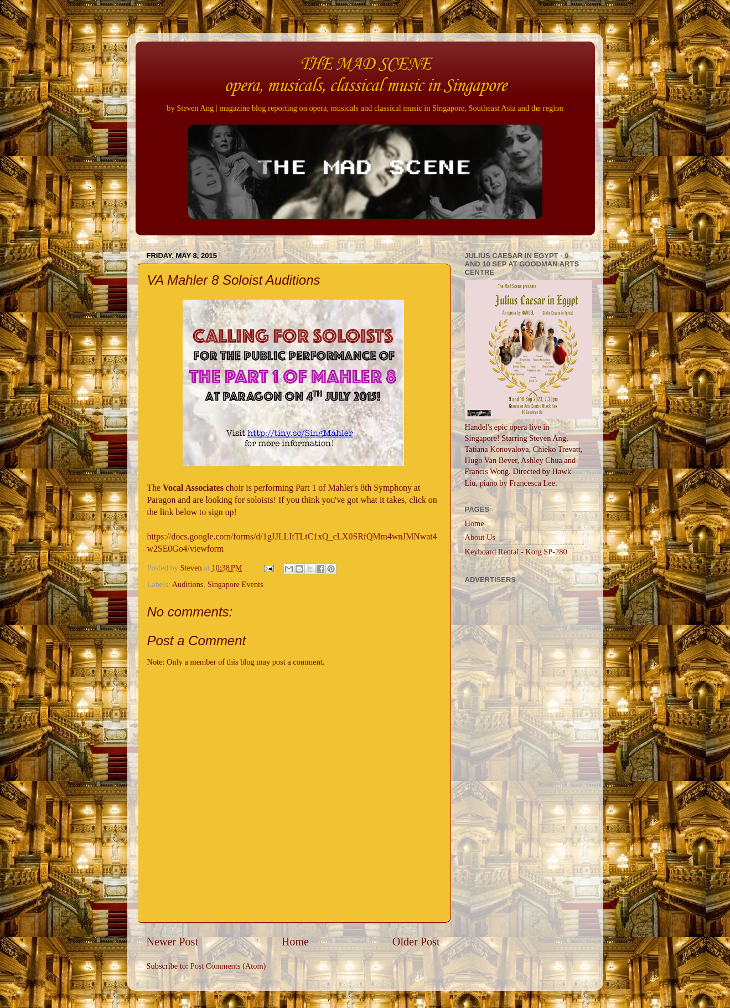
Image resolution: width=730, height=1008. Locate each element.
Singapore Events (235, 584)
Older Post (416, 941)
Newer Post (173, 941)
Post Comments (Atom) (228, 965)
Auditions (188, 584)
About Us (480, 537)
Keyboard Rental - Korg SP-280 (516, 551)
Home (295, 941)
